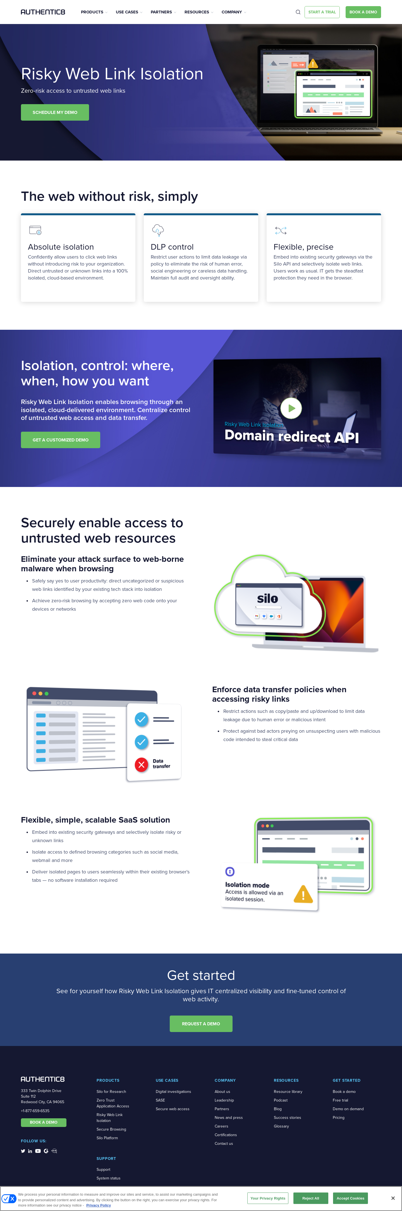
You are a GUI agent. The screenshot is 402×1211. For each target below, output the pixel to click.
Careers (221, 1126)
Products (92, 12)
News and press (229, 1118)
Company (232, 12)
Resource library (288, 1092)
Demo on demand (348, 1109)
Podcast (281, 1100)
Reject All (310, 1198)
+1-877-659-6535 (35, 1111)
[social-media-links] (23, 1150)
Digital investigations (173, 1092)
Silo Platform (107, 1138)
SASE (160, 1100)
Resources (197, 12)
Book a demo (344, 1092)
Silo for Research (111, 1092)
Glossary (281, 1126)
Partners (161, 12)
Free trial (340, 1100)
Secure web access (173, 1109)
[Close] (393, 1198)
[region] (201, 1198)
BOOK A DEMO (44, 1122)
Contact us (224, 1143)
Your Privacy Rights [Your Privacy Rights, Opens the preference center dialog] (267, 1198)
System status (109, 1178)
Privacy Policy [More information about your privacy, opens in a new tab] (98, 1205)
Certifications (226, 1135)
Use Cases (127, 12)
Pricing (338, 1118)
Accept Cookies (350, 1198)
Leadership (224, 1100)
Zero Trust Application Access (113, 1103)
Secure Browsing (111, 1129)
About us (222, 1092)
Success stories (287, 1118)
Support (103, 1169)
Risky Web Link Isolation (110, 1118)
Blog (278, 1109)
